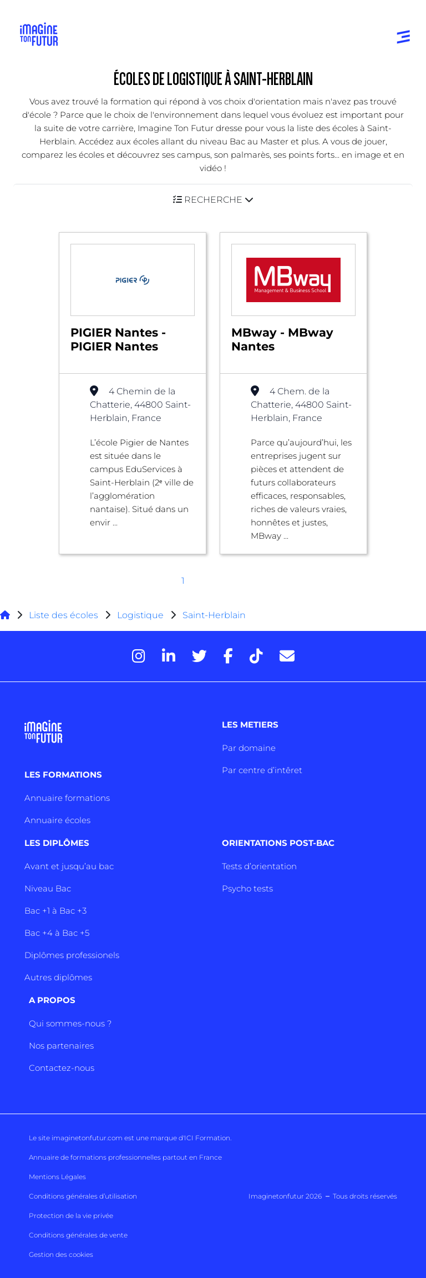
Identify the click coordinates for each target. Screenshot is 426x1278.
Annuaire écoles (57, 820)
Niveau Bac (47, 888)
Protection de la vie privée (71, 1215)
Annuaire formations (67, 798)
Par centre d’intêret (262, 770)
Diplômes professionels (71, 955)
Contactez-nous (61, 1068)
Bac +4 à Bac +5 (56, 933)
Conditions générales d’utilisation (83, 1196)
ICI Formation (207, 1138)
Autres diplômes (58, 977)
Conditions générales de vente (78, 1235)
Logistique (140, 615)
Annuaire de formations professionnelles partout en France (125, 1157)
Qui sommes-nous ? (70, 1023)
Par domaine (249, 748)
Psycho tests (247, 888)
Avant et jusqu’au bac (69, 866)
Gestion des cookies (61, 1254)
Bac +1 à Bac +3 (55, 910)
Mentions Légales (57, 1176)
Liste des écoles (63, 615)
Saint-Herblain (214, 615)
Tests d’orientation (259, 866)
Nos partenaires (61, 1045)
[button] (213, 199)
